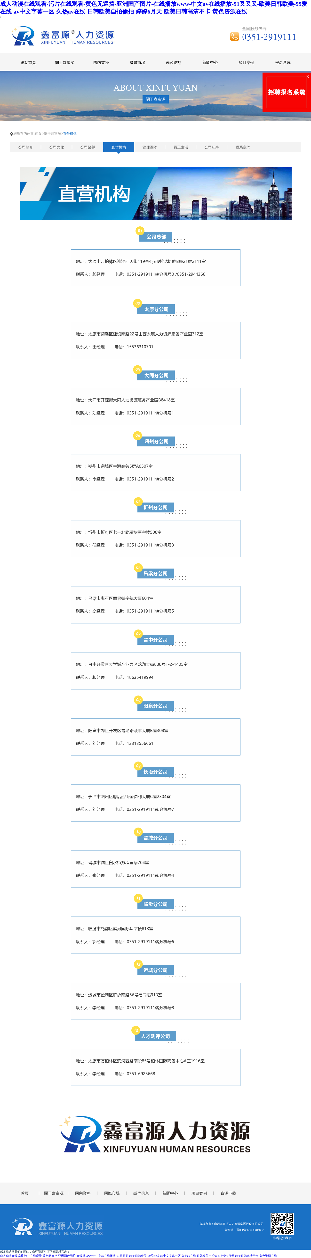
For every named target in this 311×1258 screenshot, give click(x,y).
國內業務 (83, 1193)
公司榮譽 (87, 147)
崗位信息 (141, 1193)
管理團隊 (150, 147)
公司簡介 (25, 147)
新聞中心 (170, 1193)
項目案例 (199, 1193)
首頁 (38, 133)
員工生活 (181, 147)
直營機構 (119, 147)
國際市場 (112, 1193)
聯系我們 (243, 147)
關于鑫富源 (54, 1193)
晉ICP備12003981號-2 (250, 1230)
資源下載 (228, 1193)
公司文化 (56, 147)
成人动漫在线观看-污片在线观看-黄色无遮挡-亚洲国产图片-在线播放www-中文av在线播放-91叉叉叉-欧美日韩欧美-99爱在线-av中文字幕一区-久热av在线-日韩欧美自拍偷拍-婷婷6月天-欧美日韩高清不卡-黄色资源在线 (138, 1256)
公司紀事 (212, 147)
